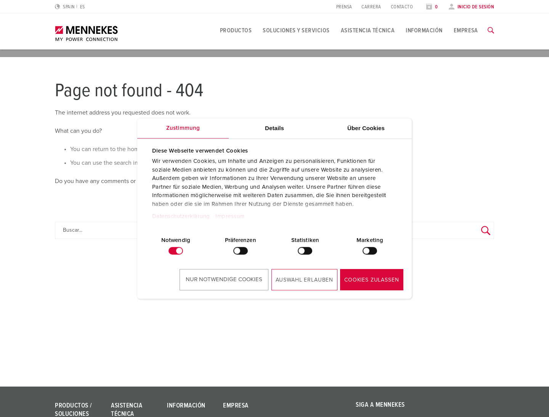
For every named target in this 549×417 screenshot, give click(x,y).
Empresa (466, 30)
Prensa (344, 7)
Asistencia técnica (368, 30)
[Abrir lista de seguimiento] (432, 7)
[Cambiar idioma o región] (70, 7)
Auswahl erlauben (304, 280)
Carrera (371, 7)
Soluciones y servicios (296, 30)
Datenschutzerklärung (181, 216)
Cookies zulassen (371, 280)
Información (424, 30)
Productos (236, 30)
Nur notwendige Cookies (224, 279)
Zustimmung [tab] (183, 128)
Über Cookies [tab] (366, 128)
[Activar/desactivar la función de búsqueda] (491, 30)
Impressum (230, 216)
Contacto (402, 7)
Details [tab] (274, 128)
